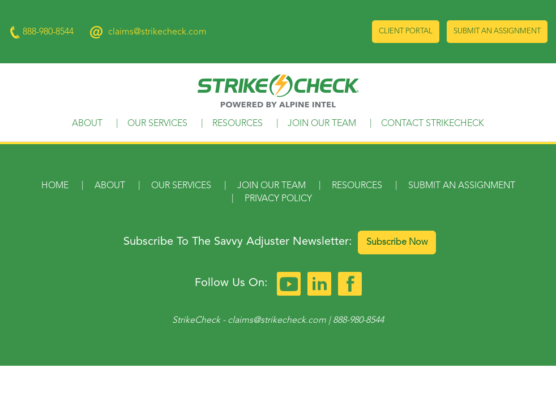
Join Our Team (322, 123)
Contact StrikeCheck (432, 123)
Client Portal (406, 31)
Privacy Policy (278, 199)
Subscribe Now (396, 242)
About (87, 123)
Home (55, 185)
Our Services (157, 123)
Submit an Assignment (497, 31)
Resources (237, 123)
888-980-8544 (358, 320)
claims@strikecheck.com (157, 32)
